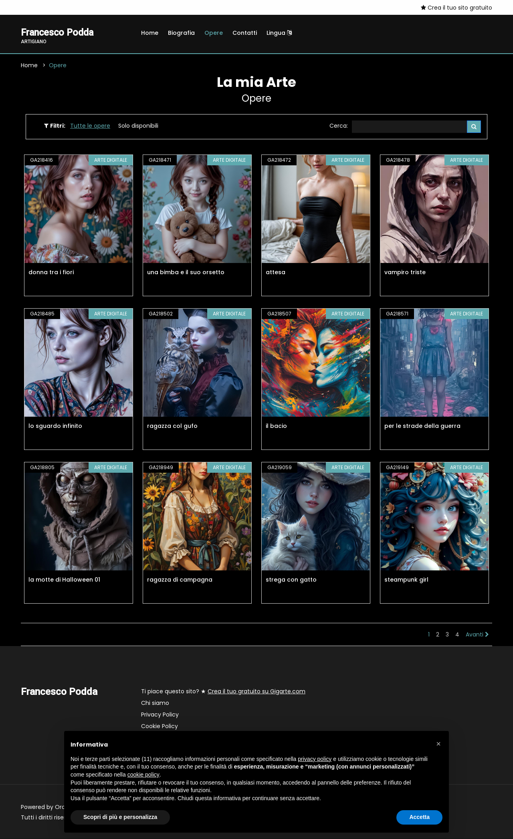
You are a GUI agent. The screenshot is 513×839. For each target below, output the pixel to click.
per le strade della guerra (422, 426)
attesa (275, 273)
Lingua (279, 33)
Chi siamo (155, 703)
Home (149, 33)
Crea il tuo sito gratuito (456, 8)
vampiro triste (405, 273)
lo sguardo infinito (55, 426)
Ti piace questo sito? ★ (223, 692)
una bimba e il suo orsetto (185, 273)
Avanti (477, 635)
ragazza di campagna (179, 580)
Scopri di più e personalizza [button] (120, 817)
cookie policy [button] (143, 774)
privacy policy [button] (314, 759)
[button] (438, 743)
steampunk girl (406, 580)
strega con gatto (291, 580)
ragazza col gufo (172, 426)
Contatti (244, 33)
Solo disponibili (138, 126)
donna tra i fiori (51, 273)
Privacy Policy (160, 715)
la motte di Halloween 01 (64, 580)
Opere (213, 33)
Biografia (181, 33)
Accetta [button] (419, 817)
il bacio (276, 426)
